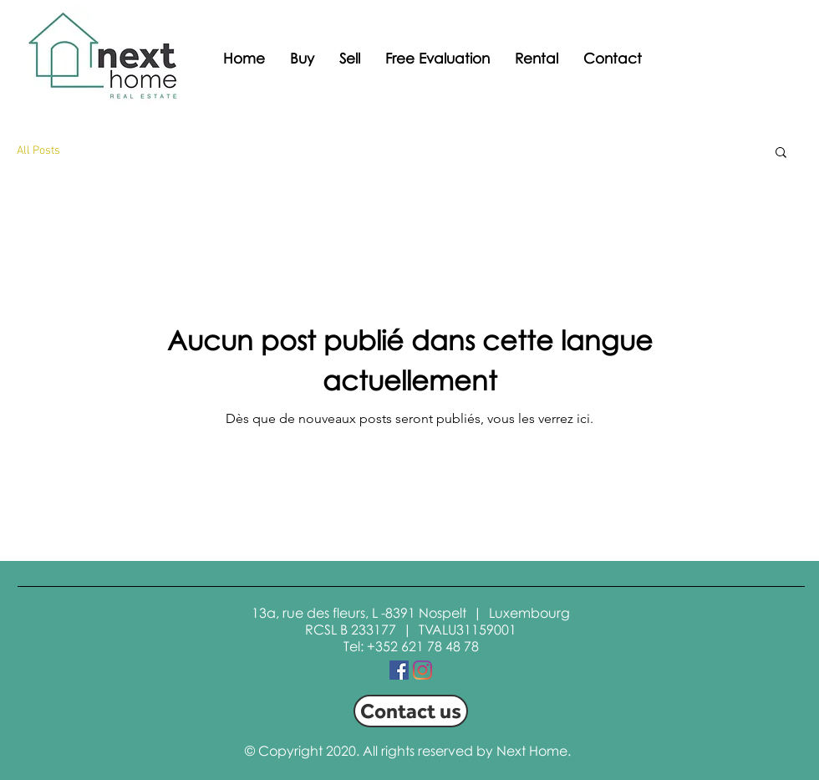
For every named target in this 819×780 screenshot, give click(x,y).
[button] (781, 153)
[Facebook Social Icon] (399, 670)
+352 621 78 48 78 (423, 646)
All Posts (38, 151)
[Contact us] (411, 711)
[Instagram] (422, 670)
